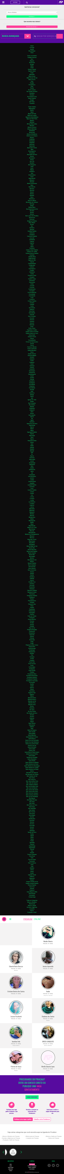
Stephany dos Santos (48, 1016)
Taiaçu (32, 837)
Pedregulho (32, 612)
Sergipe (32, 100)
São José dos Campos (32, 793)
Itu (32, 454)
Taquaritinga (32, 846)
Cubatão (32, 304)
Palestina (32, 589)
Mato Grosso (32, 79)
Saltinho (32, 726)
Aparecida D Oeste (32, 147)
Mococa (32, 537)
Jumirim (32, 478)
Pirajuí (32, 643)
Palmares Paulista (32, 590)
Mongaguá (32, 544)
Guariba (32, 377)
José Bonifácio (32, 476)
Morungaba (32, 556)
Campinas (32, 248)
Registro (32, 694)
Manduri (32, 514)
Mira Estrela (32, 529)
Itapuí (32, 437)
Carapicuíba (32, 265)
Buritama (32, 227)
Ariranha (32, 163)
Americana (32, 132)
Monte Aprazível (32, 549)
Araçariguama (32, 151)
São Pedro (32, 803)
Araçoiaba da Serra (32, 154)
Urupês (32, 873)
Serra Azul (32, 813)
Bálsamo (32, 180)
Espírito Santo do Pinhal (32, 331)
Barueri (32, 192)
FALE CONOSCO (31, 1169)
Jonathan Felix (16, 1041)
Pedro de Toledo (32, 616)
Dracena (32, 319)
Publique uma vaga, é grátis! (23, 1119)
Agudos (32, 120)
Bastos (32, 193)
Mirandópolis (32, 532)
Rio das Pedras (32, 711)
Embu (31, 326)
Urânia (32, 871)
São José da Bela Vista (32, 786)
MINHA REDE (10, 1169)
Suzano (32, 829)
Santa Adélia (32, 733)
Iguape (32, 401)
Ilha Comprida (32, 403)
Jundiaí (32, 480)
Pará (32, 81)
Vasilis (48, 991)
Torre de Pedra (32, 859)
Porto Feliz (32, 662)
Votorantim (32, 895)
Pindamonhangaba (32, 629)
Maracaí (32, 515)
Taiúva (32, 839)
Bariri (32, 185)
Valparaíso (32, 878)
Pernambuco (32, 84)
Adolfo (32, 110)
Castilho (32, 270)
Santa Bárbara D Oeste (32, 737)
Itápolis (32, 433)
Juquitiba (32, 483)
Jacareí (32, 461)
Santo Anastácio (32, 759)
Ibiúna (32, 396)
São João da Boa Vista (32, 781)
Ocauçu (32, 571)
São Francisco (32, 779)
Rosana (32, 714)
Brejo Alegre (32, 222)
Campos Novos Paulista (32, 253)
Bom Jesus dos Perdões (31, 216)
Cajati (31, 245)
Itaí (32, 418)
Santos (32, 771)
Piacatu (32, 624)
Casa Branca (32, 268)
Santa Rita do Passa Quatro (32, 752)
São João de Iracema (32, 783)
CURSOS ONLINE (10, 1167)
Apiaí (32, 149)
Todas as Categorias (32, 900)
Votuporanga (32, 897)
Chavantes (32, 280)
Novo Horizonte (32, 570)
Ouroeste (32, 585)
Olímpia (32, 573)
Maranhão (32, 74)
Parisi (32, 606)
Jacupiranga (32, 463)
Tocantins (32, 103)
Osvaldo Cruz (32, 582)
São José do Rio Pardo (32, 789)
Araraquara (32, 158)
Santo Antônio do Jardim (32, 767)
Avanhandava (32, 175)
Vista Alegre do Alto (32, 892)
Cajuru (32, 246)
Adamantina (32, 108)
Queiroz (32, 687)
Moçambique (32, 51)
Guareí (32, 376)
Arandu (32, 156)
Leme (31, 488)
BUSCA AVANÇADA (10, 36)
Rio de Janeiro (32, 90)
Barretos (32, 188)
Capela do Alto (32, 260)
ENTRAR (15, 2)
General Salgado (32, 355)
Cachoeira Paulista (32, 236)
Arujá (32, 166)
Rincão (32, 706)
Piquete (32, 636)
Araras (32, 159)
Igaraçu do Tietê (32, 399)
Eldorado (32, 325)
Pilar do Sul (32, 628)
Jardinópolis (32, 469)
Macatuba (32, 508)
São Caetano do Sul (32, 776)
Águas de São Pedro (32, 118)
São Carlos (32, 778)
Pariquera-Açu (32, 604)
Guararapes (32, 371)
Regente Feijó (31, 692)
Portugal (32, 47)
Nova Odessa (32, 568)
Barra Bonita (32, 187)
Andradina (32, 141)
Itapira (32, 430)
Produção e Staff (32, 912)
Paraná (32, 88)
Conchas (32, 287)
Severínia (32, 820)
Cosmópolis (32, 296)
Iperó (32, 411)
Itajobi (32, 420)
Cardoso (32, 267)
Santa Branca (32, 738)
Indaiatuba (32, 408)
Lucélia (32, 500)
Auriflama (31, 171)
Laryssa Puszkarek (16, 1016)
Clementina (32, 282)
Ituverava (32, 457)
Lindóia (32, 493)
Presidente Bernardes (32, 675)
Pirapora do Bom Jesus (32, 645)
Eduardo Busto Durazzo (16, 966)
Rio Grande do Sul (32, 96)
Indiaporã (32, 410)
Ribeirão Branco (32, 699)
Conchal (32, 285)
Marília (32, 519)
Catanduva (32, 272)
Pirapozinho (32, 646)
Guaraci (32, 367)
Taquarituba (32, 847)
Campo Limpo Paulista (32, 250)
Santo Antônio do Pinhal (32, 769)
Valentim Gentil (32, 875)
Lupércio (32, 505)
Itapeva (32, 427)
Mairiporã (32, 512)
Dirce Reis (32, 311)
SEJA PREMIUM (32, 1164)
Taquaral (32, 844)
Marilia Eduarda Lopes (48, 1066)
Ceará (32, 67)
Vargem (32, 880)
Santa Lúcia (32, 750)
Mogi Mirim (32, 542)
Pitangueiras (32, 651)
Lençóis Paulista (32, 490)
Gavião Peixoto (32, 354)
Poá (32, 655)
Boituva (32, 214)
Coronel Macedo (32, 292)
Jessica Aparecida (48, 966)
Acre (32, 59)
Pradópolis (32, 669)
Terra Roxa (32, 856)
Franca (32, 345)
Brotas (32, 224)
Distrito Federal (32, 69)
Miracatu (32, 531)
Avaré (32, 176)
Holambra (32, 386)
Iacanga (32, 389)
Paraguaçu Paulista (32, 595)
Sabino (32, 720)
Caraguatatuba (32, 263)
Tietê (32, 858)
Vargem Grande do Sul (32, 881)
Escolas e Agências (32, 907)
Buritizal (32, 229)
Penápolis (32, 617)
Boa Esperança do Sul (32, 209)
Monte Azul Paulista (32, 551)
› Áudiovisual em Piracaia (32, 1136)
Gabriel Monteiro (32, 350)
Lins (32, 495)
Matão (32, 522)
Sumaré (32, 827)
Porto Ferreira (32, 663)
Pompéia (32, 657)
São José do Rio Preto (32, 791)
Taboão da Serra (32, 832)
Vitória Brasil (32, 893)
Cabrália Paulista (32, 231)
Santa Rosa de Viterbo (32, 754)
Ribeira (32, 696)
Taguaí (32, 835)
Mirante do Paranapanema (32, 534)
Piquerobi (32, 634)
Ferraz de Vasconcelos (32, 342)
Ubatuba (32, 868)
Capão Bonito (32, 258)
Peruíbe (32, 623)
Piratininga (32, 650)
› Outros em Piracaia (53, 1138)
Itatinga (32, 447)
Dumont (32, 323)
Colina (32, 284)
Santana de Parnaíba (32, 757)
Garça (32, 352)
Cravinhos (32, 299)
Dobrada (32, 314)
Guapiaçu (32, 362)
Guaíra (32, 360)
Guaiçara (32, 359)
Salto (32, 728)
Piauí (32, 86)
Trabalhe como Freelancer (42, 1119)
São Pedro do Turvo (32, 805)
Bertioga (32, 204)
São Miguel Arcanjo (32, 800)
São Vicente (32, 812)
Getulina (32, 357)
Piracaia (32, 638)
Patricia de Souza (16, 1066)
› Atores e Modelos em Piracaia (10, 1136)
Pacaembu (32, 587)
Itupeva (32, 456)
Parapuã (32, 602)
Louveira (32, 498)
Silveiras (32, 822)
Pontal (32, 658)
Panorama (32, 594)
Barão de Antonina (32, 183)
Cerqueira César (32, 275)
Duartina (32, 321)
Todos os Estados (32, 55)
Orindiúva (32, 577)
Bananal (32, 182)
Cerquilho (32, 277)
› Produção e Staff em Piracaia (10, 1140)
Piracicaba (32, 640)
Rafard (32, 689)
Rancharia (32, 691)
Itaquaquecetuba (32, 440)
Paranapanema (32, 600)
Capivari (32, 262)
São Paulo (32, 101)
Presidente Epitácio (32, 677)
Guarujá (32, 379)
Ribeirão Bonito (32, 697)
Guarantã (32, 369)
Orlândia (32, 578)
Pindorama (32, 631)
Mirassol (32, 536)
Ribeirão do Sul (32, 701)
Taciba (32, 834)
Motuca (32, 558)
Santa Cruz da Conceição (32, 740)
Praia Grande (32, 670)
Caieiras (32, 241)
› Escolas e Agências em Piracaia (10, 1138)
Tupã (32, 866)
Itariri (32, 444)
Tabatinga (32, 830)
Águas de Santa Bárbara (32, 117)
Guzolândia (32, 384)
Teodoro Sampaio (32, 854)
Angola (32, 49)
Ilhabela (32, 406)
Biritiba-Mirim (32, 207)
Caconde (32, 238)
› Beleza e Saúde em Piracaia (53, 1136)
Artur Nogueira (32, 164)
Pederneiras (32, 611)
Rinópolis (32, 708)
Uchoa (32, 869)
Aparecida (32, 146)
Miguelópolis (32, 525)
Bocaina (32, 210)
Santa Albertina (32, 735)
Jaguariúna (32, 464)
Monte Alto (32, 548)
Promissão (32, 682)
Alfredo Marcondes (32, 124)
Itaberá (32, 416)
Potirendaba (32, 667)
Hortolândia (32, 388)
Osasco (32, 580)
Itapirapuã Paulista (32, 432)
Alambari (32, 122)
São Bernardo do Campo (31, 774)
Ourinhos (32, 583)
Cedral (32, 273)
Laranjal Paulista (32, 485)
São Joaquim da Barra (32, 784)
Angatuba (31, 142)
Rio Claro (32, 709)
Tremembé (32, 861)
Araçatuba (32, 153)
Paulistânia (32, 609)
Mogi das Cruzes (32, 539)
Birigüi (32, 205)
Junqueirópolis (32, 481)
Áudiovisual (32, 904)
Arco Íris (32, 161)
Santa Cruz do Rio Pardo (32, 743)
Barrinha (32, 190)
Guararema (32, 372)
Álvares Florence (32, 127)
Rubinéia (32, 718)
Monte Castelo (32, 553)
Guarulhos (32, 381)
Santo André (32, 760)
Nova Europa (32, 566)
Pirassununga (31, 648)
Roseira (32, 716)
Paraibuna (32, 597)
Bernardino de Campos (32, 202)
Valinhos (32, 876)
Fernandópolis (32, 340)
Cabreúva (32, 233)
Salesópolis (32, 725)
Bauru (32, 197)
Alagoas (32, 61)
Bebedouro (32, 199)
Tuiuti (32, 864)
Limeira (32, 491)
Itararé (32, 442)
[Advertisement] (16, 934)
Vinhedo (32, 888)
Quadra (32, 684)
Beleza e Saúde (32, 905)
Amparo (32, 137)
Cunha (32, 306)
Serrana (32, 817)
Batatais (32, 195)
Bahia (32, 66)
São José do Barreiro (32, 788)
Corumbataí (32, 294)
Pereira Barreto (32, 619)
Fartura (32, 338)
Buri (32, 226)
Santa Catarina (32, 98)
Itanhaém (32, 422)
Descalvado (32, 308)
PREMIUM (27, 919)
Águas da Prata (32, 113)
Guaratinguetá (32, 374)
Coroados (32, 290)
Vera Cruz (32, 887)
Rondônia (32, 93)
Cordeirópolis (32, 289)
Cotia (32, 297)
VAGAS (11, 1166)
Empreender (37, 1172)
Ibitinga (32, 394)
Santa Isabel (32, 749)
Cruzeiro (32, 302)
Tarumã (32, 849)
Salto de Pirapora (31, 730)
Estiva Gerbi (32, 335)
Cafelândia (32, 239)
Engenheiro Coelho (32, 330)
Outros (32, 910)
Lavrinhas (31, 486)
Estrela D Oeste (32, 336)
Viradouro (32, 890)
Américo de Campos (32, 136)
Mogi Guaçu (32, 541)
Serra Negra (32, 815)
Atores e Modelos (32, 902)
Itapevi (32, 428)
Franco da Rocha (32, 348)
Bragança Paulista (32, 221)
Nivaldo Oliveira (48, 941)
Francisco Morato (32, 347)
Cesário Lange (32, 279)
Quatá (32, 686)
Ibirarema (32, 393)
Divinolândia (32, 313)
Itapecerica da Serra (32, 423)
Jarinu (32, 471)
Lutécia (32, 507)
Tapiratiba (32, 842)
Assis (31, 168)
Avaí (32, 173)
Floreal (32, 343)
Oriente (32, 575)
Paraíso (32, 599)
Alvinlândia (32, 130)
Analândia (32, 139)
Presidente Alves (32, 674)
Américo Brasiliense (32, 134)
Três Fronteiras (32, 863)
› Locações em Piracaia (32, 1138)
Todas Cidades (32, 107)
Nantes (32, 561)
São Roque (32, 806)
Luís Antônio (32, 502)
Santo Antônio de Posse (32, 764)
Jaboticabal (32, 459)
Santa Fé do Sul (32, 745)
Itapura (32, 439)
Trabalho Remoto (32, 57)
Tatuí (32, 851)
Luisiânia (32, 503)
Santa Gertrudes (32, 747)
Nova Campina (32, 565)
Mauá (32, 524)
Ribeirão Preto (32, 704)
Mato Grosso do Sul (32, 78)
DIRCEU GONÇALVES (48, 1041)
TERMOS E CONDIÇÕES (32, 1167)
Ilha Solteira (32, 405)
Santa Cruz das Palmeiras (32, 742)
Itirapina (32, 449)
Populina (32, 660)
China (31, 52)
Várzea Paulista (32, 885)
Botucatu (32, 219)
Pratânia (32, 672)
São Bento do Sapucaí (32, 772)
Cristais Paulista (32, 301)
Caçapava (32, 234)
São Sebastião (32, 808)
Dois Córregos (32, 316)
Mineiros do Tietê (32, 527)
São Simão (32, 810)
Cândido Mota (32, 256)
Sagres (32, 721)
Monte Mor (32, 554)
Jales (32, 466)
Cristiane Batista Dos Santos (16, 991)
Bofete (32, 212)
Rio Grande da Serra (32, 713)
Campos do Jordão (32, 251)
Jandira (32, 468)
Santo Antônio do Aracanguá (32, 766)
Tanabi (32, 840)
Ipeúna (32, 413)
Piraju (32, 641)
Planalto (32, 653)
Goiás (32, 73)
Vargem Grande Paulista (32, 883)
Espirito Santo (32, 71)
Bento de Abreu (32, 200)
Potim (32, 665)
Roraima (32, 95)
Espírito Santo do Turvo (32, 333)
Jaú (32, 473)
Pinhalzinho (32, 633)
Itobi (32, 452)
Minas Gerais (32, 76)
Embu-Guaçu (32, 328)
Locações (32, 909)
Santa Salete (32, 755)
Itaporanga (32, 435)
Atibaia (32, 170)
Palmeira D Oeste (31, 592)
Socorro (32, 823)
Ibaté (32, 391)
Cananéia (32, 255)
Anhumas (31, 144)
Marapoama (32, 517)
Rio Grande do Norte (32, 91)
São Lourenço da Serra (32, 795)
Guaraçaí (32, 365)
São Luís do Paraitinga (32, 796)
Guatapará (32, 382)
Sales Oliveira (32, 723)
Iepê (32, 398)
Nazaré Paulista (32, 563)
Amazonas (32, 62)
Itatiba (32, 445)
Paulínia (32, 607)
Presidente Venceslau (32, 680)
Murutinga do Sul (32, 560)
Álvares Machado (32, 129)
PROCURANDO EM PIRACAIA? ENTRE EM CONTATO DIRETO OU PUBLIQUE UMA (32, 1084)
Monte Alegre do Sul (32, 546)
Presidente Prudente (32, 679)
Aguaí (31, 112)
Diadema (32, 309)
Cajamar (32, 243)
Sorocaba (32, 825)
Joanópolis (32, 474)
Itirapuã (32, 451)
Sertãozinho (32, 818)
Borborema (32, 217)
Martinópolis (32, 520)
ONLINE (37, 919)
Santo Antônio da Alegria (32, 762)
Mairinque (31, 510)
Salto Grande (32, 732)
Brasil (32, 46)
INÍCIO (11, 1164)
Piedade (32, 626)
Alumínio (32, 125)
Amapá (32, 64)
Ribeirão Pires (32, 703)
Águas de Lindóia (31, 115)
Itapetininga (32, 425)
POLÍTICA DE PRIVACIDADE (32, 1166)
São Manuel (32, 798)
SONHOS (10, 1170)
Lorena (32, 497)
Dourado (32, 318)
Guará (32, 364)
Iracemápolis (32, 415)
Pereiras (32, 621)
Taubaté (32, 852)
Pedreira (32, 614)
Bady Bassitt (32, 178)
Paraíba (32, 83)
